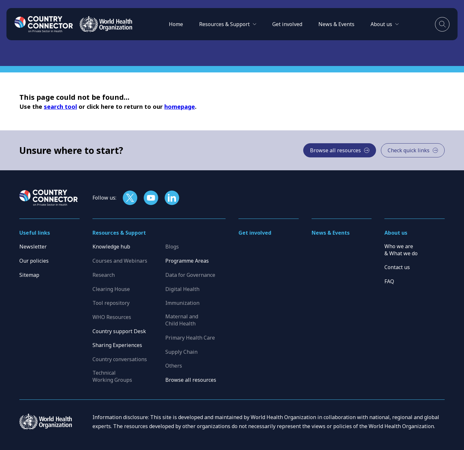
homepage (179, 106)
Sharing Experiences (117, 345)
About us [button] (395, 232)
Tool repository (111, 302)
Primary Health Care (190, 337)
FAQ (389, 281)
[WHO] (106, 24)
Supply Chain (181, 351)
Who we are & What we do (401, 250)
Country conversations (119, 359)
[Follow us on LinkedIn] (172, 198)
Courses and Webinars (119, 260)
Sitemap (29, 274)
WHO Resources (111, 317)
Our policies (34, 260)
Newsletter (33, 246)
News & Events (336, 24)
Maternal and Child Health (181, 320)
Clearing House (111, 289)
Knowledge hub (111, 246)
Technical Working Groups (112, 376)
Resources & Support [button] (119, 232)
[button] (227, 24)
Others (173, 365)
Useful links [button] (34, 232)
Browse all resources (190, 379)
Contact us (397, 267)
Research (103, 274)
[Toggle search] (442, 24)
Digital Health (182, 289)
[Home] (44, 24)
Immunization (182, 302)
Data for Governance (190, 274)
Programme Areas (187, 260)
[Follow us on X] (130, 198)
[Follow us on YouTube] (151, 198)
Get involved (287, 24)
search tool (60, 106)
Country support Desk (119, 331)
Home (176, 24)
